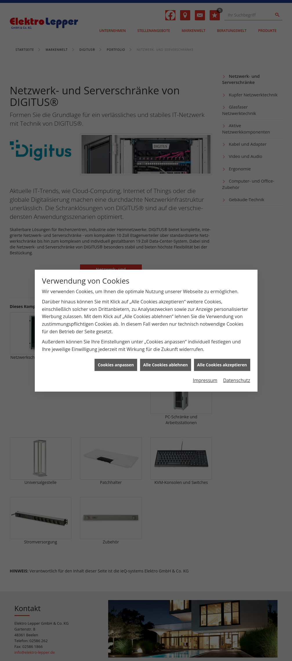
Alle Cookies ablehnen (165, 356)
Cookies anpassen (116, 356)
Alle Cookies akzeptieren (222, 356)
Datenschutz (236, 371)
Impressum (205, 371)
